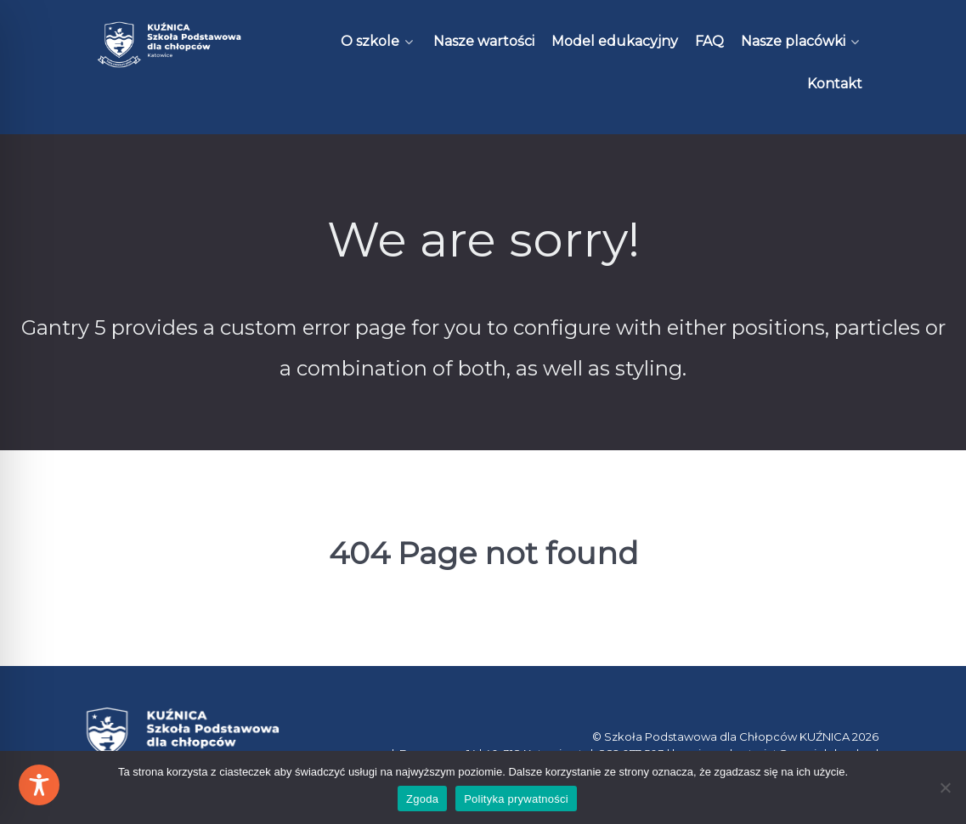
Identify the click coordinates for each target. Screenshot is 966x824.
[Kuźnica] (169, 44)
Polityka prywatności (516, 799)
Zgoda (422, 799)
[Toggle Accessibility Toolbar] (39, 785)
